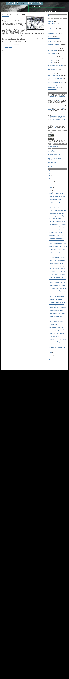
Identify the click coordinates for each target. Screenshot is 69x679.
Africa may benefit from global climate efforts (56, 299)
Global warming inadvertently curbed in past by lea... (57, 329)
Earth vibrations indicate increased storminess (56, 240)
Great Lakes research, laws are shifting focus (56, 235)
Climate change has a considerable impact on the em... (57, 243)
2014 (50, 172)
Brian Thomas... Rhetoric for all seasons (54, 15)
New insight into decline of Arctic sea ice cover (56, 315)
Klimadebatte (50, 155)
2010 (50, 178)
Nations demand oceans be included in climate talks (57, 319)
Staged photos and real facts (52, 31)
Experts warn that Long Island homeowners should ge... (58, 210)
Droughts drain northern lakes (54, 254)
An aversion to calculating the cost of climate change (57, 194)
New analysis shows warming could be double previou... (58, 285)
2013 (50, 173)
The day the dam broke (51, 41)
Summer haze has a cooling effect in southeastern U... (57, 279)
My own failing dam (51, 56)
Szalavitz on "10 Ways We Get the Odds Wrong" (55, 78)
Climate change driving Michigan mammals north (56, 333)
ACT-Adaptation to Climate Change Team (54, 154)
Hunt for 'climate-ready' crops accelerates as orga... (57, 271)
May (50, 192)
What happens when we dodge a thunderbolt (54, 58)
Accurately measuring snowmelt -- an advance (56, 322)
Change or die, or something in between (54, 87)
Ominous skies (50, 60)
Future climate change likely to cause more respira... (57, 348)
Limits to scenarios (50, 73)
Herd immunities (50, 21)
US (11, 47)
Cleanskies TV (59, 100)
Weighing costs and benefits (52, 48)
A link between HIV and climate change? (55, 316)
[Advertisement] (52, 364)
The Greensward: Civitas (51, 152)
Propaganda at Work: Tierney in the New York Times (56, 85)
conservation (6, 47)
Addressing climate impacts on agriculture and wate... (57, 290)
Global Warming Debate (51, 150)
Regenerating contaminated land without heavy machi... (58, 268)
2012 (50, 175)
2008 (50, 357)
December (51, 181)
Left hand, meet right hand (52, 28)
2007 (50, 359)
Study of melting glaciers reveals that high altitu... (56, 193)
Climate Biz (61, 117)
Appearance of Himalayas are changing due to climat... (57, 232)
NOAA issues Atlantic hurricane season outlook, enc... (57, 274)
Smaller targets (50, 36)
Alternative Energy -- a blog (52, 162)
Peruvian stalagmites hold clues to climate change (57, 308)
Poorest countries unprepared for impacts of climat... (57, 257)
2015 (50, 170)
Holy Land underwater (51, 25)
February (51, 354)
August (51, 187)
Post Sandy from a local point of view (53, 51)
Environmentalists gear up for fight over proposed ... (57, 249)
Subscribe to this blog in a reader (53, 146)
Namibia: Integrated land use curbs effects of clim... (57, 202)
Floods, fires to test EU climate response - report (56, 294)
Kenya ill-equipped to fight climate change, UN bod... (57, 241)
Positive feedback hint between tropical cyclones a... (57, 201)
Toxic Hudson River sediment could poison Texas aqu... (57, 288)
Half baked (49, 19)
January (51, 355)
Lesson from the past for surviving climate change (57, 226)
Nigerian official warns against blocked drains (56, 310)
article (55, 127)
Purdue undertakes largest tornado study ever (56, 238)
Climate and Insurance (51, 163)
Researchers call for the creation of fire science (56, 263)
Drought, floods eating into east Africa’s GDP (56, 199)
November (51, 182)
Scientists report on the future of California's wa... (56, 304)
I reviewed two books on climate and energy (58, 119)
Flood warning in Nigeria (53, 230)
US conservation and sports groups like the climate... (57, 302)
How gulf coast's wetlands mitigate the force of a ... (57, 233)
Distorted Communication (51, 90)
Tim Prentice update (51, 62)
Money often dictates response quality (55, 244)
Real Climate (50, 166)
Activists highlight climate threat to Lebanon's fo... (57, 345)
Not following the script (51, 23)
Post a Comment (4, 52)
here (56, 106)
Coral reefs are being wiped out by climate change (57, 334)
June (50, 190)
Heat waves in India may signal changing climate (56, 265)
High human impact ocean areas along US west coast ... (58, 339)
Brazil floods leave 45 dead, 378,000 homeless (56, 283)
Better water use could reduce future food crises (56, 342)
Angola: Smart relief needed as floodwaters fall (56, 216)
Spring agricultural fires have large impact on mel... (57, 229)
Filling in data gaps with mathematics (55, 255)
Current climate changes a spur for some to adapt (57, 347)
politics (10, 47)
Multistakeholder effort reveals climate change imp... (57, 282)
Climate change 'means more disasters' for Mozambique (58, 246)
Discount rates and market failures (53, 50)
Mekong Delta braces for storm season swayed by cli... (57, 344)
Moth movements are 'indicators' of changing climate (57, 280)
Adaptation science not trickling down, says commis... (57, 293)
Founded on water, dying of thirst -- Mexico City (56, 266)
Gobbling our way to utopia (52, 39)
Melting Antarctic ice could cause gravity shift (56, 321)
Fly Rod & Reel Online (5, 16)
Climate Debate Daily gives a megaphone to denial (55, 82)
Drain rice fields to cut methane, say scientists (56, 277)
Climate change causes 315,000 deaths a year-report (57, 215)
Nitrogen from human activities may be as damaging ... (57, 291)
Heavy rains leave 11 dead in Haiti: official (55, 269)
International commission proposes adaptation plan (57, 313)
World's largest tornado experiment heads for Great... (57, 341)
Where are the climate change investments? (54, 44)
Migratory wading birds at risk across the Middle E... (57, 213)
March (51, 352)
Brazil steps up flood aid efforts (54, 336)
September (51, 185)
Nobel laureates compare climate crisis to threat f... (57, 205)
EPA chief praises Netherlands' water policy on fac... (57, 221)
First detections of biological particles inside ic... (56, 305)
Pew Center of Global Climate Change (53, 160)
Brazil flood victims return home (54, 324)
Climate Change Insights (51, 151)
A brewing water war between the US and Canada (57, 196)
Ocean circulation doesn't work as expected (56, 327)
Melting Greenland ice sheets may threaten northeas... (57, 224)
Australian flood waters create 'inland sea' (55, 252)
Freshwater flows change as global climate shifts (56, 227)
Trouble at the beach (51, 30)
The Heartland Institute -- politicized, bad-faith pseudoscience (57, 71)
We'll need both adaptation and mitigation (54, 75)
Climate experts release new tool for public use (56, 204)
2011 (50, 176)
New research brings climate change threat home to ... (57, 296)
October (51, 184)
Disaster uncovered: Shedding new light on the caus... (57, 307)
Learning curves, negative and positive (53, 38)
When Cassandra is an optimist (52, 33)
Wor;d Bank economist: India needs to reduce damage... (58, 207)
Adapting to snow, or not (51, 69)
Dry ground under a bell (51, 53)
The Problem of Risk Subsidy (52, 89)
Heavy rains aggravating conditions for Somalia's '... (57, 318)
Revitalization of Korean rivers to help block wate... (57, 219)
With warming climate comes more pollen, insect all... (57, 260)
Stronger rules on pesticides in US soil (55, 218)
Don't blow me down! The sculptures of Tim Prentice (56, 65)
